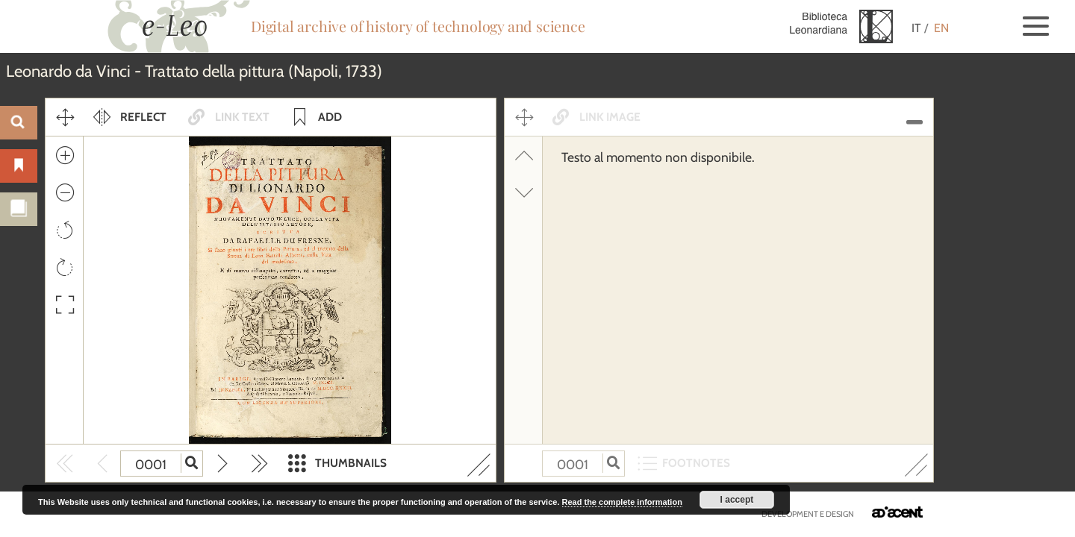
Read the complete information (622, 501)
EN (941, 28)
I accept (737, 499)
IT (916, 28)
